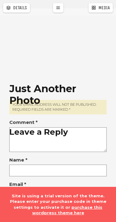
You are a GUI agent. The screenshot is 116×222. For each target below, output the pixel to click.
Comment (23, 157)
